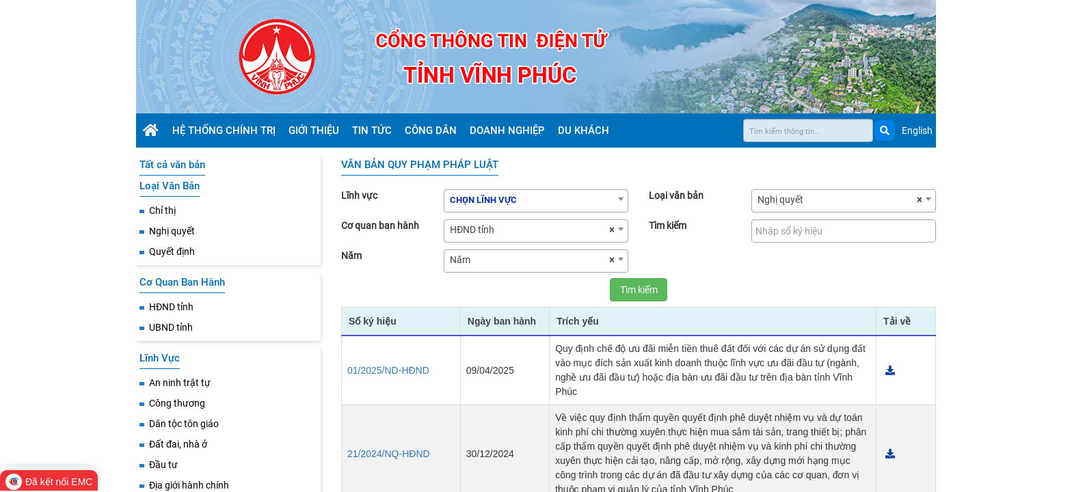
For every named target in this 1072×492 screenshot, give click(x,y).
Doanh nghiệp (509, 130)
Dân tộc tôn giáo (184, 423)
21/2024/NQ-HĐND (388, 453)
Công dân (432, 130)
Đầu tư (163, 464)
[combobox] (536, 201)
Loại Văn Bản (169, 186)
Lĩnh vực (359, 195)
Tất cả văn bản (172, 165)
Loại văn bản (676, 195)
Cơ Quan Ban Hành (182, 282)
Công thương (177, 403)
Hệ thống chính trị (225, 130)
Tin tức (373, 130)
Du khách (585, 130)
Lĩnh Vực (159, 358)
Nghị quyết (172, 231)
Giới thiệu (315, 130)
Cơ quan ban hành (380, 225)
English (917, 130)
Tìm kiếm (667, 225)
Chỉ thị (162, 210)
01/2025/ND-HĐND (388, 370)
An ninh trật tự (180, 382)
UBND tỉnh (171, 327)
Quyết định (172, 251)
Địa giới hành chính (189, 485)
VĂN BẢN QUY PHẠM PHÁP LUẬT (419, 165)
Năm (351, 255)
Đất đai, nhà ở (178, 444)
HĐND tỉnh (171, 306)
